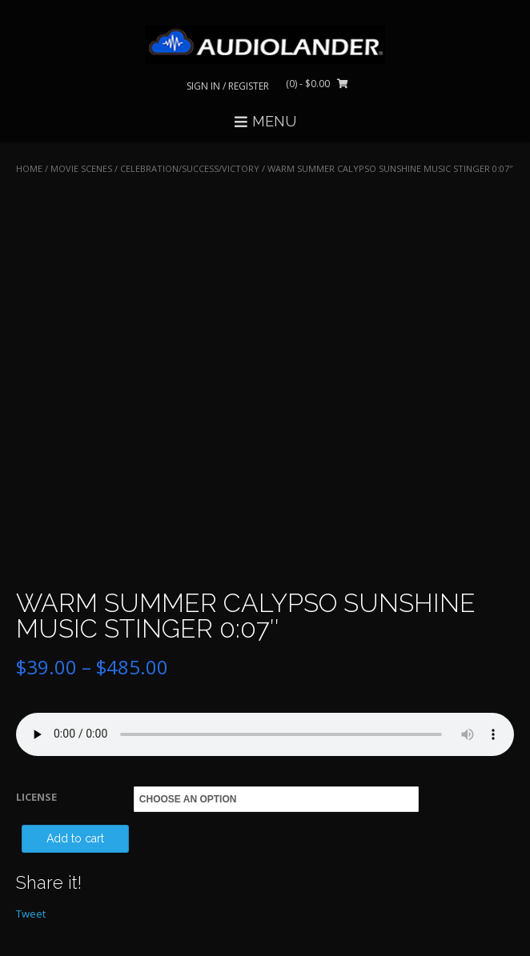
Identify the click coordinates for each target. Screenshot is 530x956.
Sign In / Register (228, 86)
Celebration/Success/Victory (189, 168)
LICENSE (36, 797)
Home (29, 168)
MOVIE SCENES (81, 168)
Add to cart (75, 838)
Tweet (31, 913)
